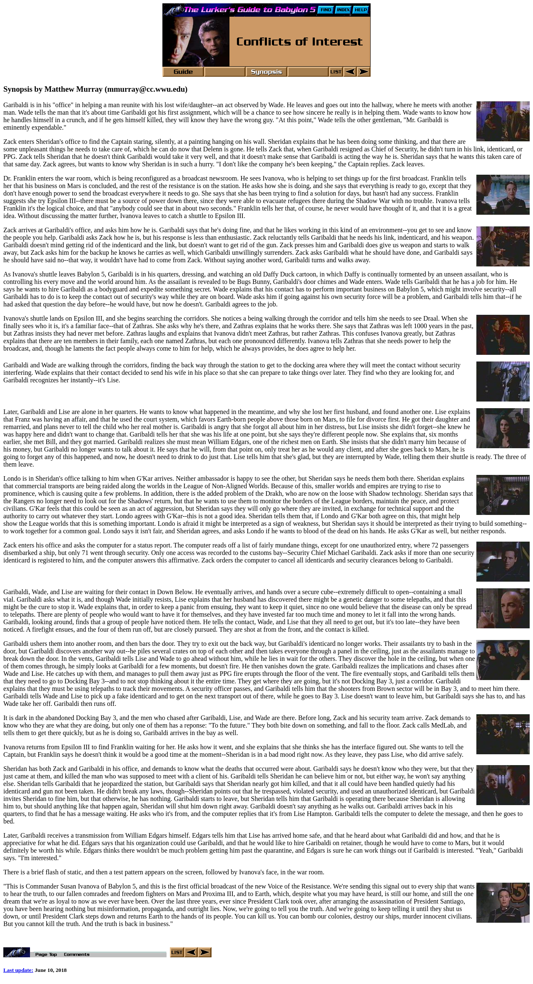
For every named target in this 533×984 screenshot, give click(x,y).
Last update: (18, 971)
